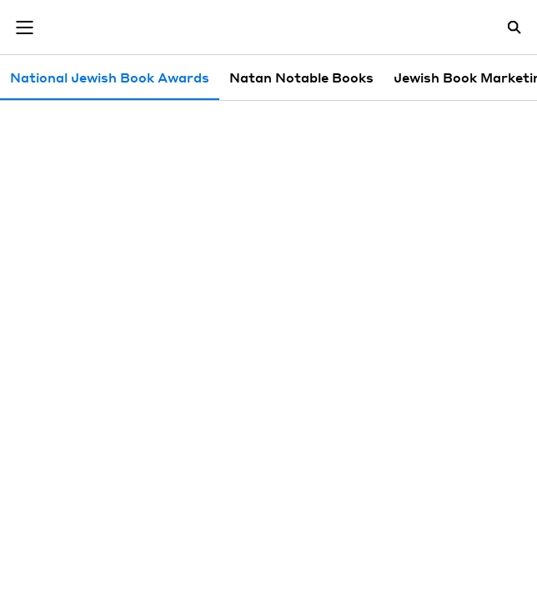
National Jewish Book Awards (109, 77)
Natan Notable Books (301, 77)
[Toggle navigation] (24, 27)
